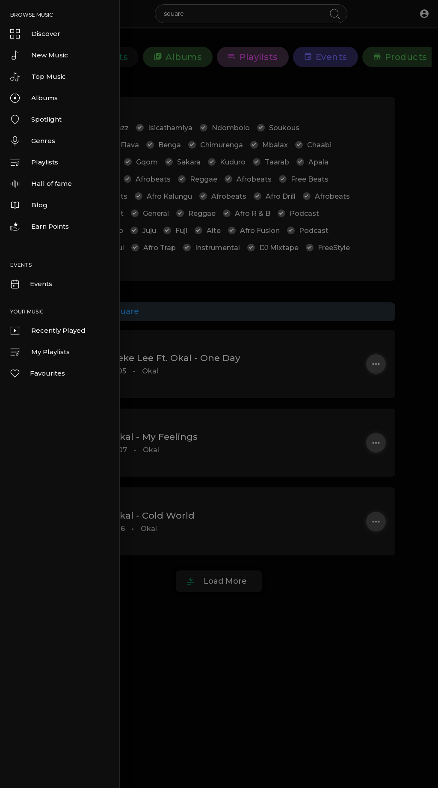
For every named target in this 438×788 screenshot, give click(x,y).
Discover (35, 34)
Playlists (34, 162)
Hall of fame (41, 183)
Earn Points (39, 226)
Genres (32, 141)
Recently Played (48, 330)
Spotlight (36, 119)
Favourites (37, 373)
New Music (39, 55)
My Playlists (40, 352)
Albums (34, 98)
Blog (28, 205)
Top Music (38, 76)
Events (30, 284)
